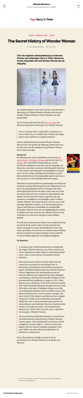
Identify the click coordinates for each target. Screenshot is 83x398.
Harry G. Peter (50, 122)
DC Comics (22, 378)
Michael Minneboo (41, 4)
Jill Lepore (47, 378)
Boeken (31, 35)
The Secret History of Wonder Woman (41, 41)
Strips (51, 35)
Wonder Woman (30, 380)
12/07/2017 (52, 47)
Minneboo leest (42, 35)
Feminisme (30, 378)
